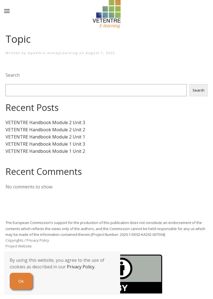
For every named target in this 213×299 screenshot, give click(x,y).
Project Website (19, 246)
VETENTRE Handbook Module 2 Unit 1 (45, 137)
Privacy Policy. (81, 267)
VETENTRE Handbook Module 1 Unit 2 (45, 151)
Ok (21, 281)
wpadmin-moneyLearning (53, 53)
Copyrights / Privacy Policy (27, 240)
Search (13, 75)
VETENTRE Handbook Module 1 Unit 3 (45, 144)
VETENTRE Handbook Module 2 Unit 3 (45, 122)
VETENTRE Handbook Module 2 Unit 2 (45, 130)
